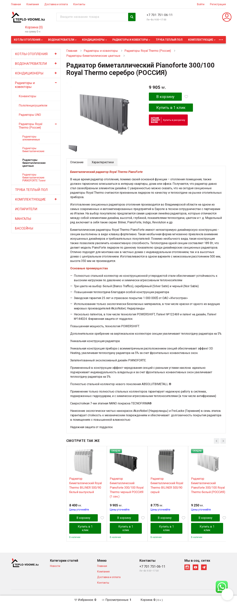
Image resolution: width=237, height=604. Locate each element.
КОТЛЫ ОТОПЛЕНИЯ (27, 39)
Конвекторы (27, 96)
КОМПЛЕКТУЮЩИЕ (200, 39)
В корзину (165, 96)
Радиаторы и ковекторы (130, 39)
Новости (55, 565)
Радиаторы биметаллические (33, 150)
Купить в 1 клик (171, 107)
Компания (32, 4)
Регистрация (218, 4)
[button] (227, 594)
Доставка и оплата (56, 4)
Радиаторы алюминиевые (31, 138)
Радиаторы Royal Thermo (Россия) (30, 125)
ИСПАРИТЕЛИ (26, 209)
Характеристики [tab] (103, 162)
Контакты (79, 4)
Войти (200, 4)
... (221, 38)
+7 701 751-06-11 (160, 15)
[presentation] (216, 441)
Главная (16, 4)
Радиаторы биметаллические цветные (34, 162)
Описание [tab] (77, 162)
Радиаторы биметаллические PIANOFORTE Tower (34, 177)
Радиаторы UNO (30, 114)
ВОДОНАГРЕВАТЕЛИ (61, 39)
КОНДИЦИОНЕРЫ (93, 39)
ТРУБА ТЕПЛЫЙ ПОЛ (169, 39)
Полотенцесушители (33, 105)
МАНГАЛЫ (23, 219)
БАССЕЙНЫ (24, 228)
